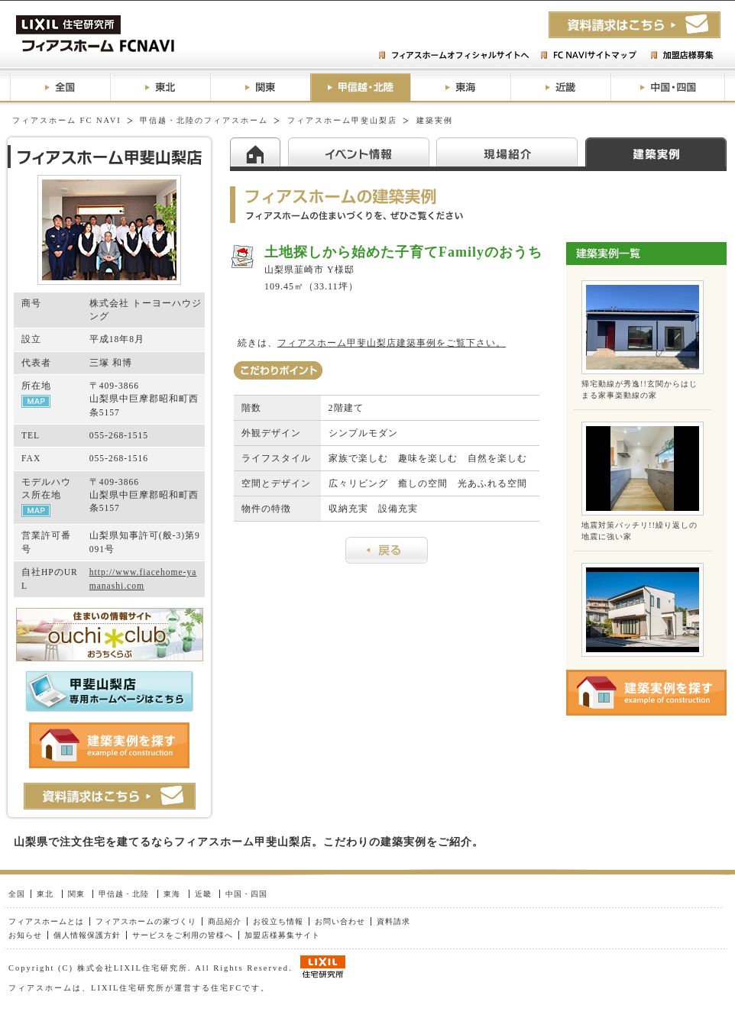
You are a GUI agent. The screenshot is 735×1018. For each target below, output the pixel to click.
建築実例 (656, 151)
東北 (160, 87)
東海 (460, 87)
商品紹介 (224, 921)
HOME (259, 151)
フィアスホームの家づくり (146, 921)
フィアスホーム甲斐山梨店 (342, 120)
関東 (260, 87)
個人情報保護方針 (87, 935)
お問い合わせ (340, 921)
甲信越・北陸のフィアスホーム (204, 120)
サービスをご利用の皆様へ (182, 935)
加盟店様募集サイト (282, 935)
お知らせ (25, 935)
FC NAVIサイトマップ (588, 55)
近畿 (560, 87)
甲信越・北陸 (360, 87)
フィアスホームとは (46, 921)
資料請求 (393, 921)
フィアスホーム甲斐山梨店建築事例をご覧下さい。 (391, 343)
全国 (60, 87)
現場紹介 (510, 151)
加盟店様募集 (681, 55)
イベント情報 (362, 151)
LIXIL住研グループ (322, 966)
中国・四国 (668, 87)
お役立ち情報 (278, 921)
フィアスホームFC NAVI (132, 34)
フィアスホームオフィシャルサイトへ (455, 55)
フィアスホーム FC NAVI (66, 120)
